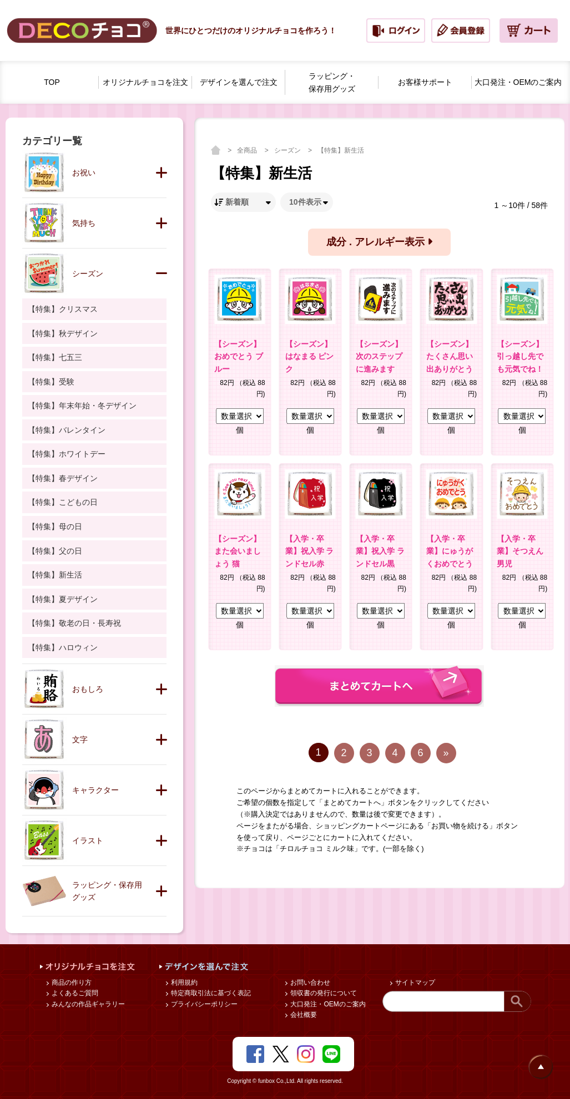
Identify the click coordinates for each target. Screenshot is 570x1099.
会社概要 (303, 1015)
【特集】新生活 (340, 150)
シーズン (288, 150)
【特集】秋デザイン (63, 333)
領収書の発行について (323, 993)
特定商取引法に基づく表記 (210, 993)
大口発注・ (518, 82)
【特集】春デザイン (63, 478)
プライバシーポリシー (203, 1004)
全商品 (248, 150)
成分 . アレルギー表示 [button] (379, 241)
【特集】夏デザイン (63, 599)
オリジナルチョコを (145, 82)
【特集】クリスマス (63, 309)
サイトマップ (414, 982)
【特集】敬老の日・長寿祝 (74, 623)
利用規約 (183, 982)
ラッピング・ (332, 83)
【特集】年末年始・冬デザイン (82, 405)
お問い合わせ (309, 982)
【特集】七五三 (55, 357)
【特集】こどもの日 (63, 502)
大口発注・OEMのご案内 (327, 1004)
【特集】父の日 (55, 550)
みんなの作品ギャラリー (87, 1004)
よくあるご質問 (74, 993)
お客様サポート (425, 82)
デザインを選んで (239, 82)
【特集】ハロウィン (63, 647)
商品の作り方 (71, 982)
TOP (52, 82)
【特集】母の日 (55, 526)
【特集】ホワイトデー (66, 453)
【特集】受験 (51, 381)
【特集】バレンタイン (66, 430)
